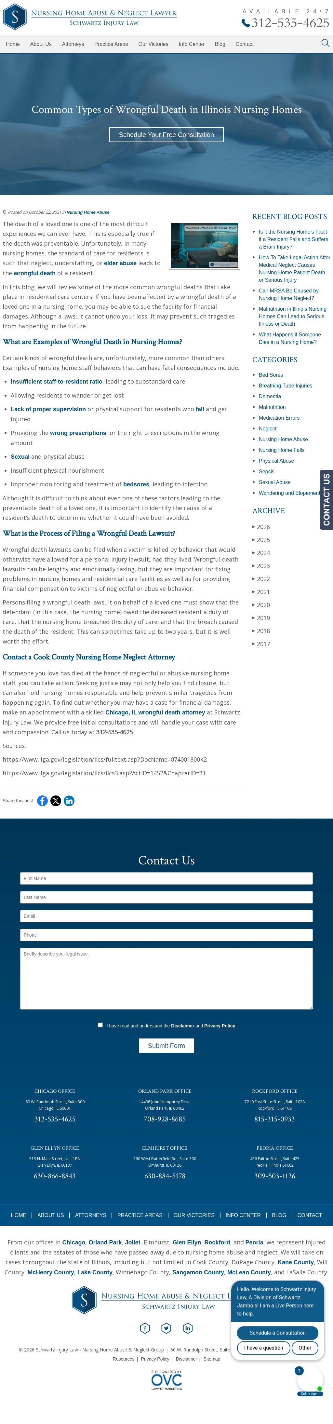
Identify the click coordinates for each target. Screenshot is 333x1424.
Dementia (270, 396)
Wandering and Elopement (289, 493)
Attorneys (73, 44)
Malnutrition (272, 407)
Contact (245, 44)
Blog (220, 44)
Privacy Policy (219, 1025)
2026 (261, 526)
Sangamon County (198, 1272)
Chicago (73, 1242)
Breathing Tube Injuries (286, 385)
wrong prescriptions (78, 433)
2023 (261, 565)
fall (200, 409)
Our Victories (153, 44)
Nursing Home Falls (281, 450)
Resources (124, 1359)
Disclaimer (182, 1025)
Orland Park (105, 1242)
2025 (261, 539)
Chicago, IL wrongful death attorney (155, 712)
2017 (261, 643)
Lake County (95, 1272)
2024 (261, 552)
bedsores (135, 484)
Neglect (267, 428)
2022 (261, 578)
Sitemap (212, 1359)
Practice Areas (111, 44)
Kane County (296, 1262)
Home (13, 44)
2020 (261, 604)
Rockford (217, 1242)
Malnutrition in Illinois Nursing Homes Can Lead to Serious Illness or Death (292, 316)
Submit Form (166, 1045)
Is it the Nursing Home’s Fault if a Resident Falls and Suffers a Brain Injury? (293, 239)
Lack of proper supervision (48, 409)
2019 (261, 617)
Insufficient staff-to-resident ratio (56, 381)
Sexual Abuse (275, 482)
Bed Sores (271, 375)
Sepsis (266, 471)
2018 (261, 630)
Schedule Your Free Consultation (166, 134)
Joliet (132, 1242)
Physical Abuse (276, 461)
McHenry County (51, 1272)
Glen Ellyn (187, 1242)
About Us (41, 44)
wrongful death (35, 273)
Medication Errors (279, 418)
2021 (261, 591)
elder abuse (120, 263)
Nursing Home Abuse (88, 212)
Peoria (254, 1242)
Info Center (192, 44)
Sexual (20, 457)
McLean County (249, 1272)
